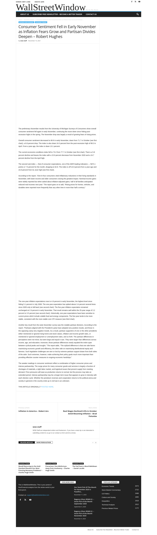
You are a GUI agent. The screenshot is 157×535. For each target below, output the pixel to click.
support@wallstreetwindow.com (38, 495)
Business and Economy (26, 22)
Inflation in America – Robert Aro (34, 411)
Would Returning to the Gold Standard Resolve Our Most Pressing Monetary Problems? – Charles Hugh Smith (31, 469)
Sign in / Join (39, 2)
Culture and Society (109, 497)
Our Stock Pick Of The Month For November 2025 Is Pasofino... (85, 489)
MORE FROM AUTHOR (44, 442)
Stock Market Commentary (111, 490)
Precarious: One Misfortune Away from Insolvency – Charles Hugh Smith (58, 468)
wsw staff (23, 41)
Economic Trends (29, 20)
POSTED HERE (47, 387)
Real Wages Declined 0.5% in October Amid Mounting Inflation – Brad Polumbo (80, 413)
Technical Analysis (108, 505)
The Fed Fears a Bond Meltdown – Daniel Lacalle (84, 467)
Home (20, 20)
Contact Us (91, 14)
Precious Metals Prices (110, 508)
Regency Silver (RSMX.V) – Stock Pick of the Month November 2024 (84, 513)
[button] (137, 14)
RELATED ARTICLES (26, 442)
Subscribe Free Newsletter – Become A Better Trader (57, 14)
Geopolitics (106, 501)
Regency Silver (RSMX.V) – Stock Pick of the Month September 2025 (84, 501)
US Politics (106, 494)
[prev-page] (93, 442)
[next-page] (96, 442)
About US (24, 14)
